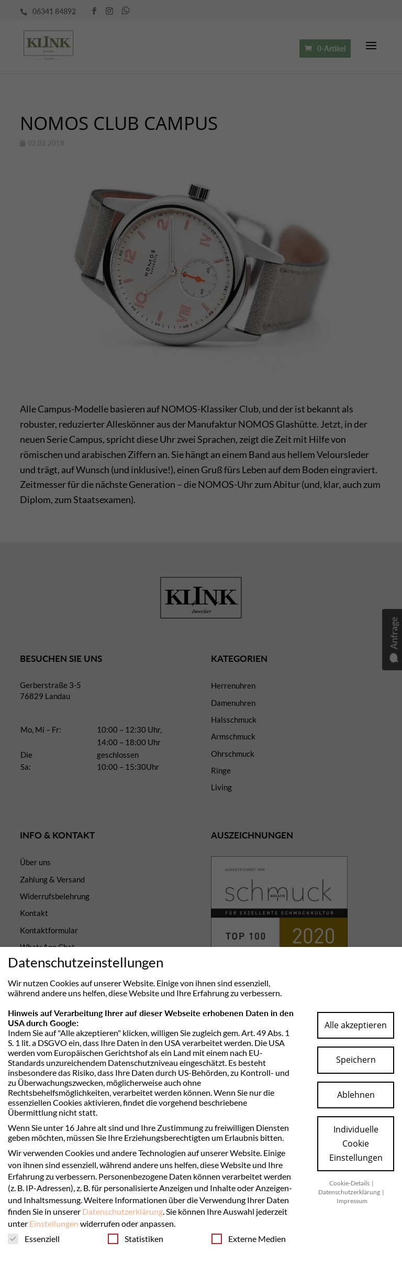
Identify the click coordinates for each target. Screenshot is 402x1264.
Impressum (352, 1201)
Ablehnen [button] (356, 1094)
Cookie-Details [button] (350, 1183)
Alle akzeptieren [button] (356, 1025)
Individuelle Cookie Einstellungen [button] (356, 1143)
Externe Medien (248, 1239)
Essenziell (34, 1239)
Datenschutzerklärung (122, 1211)
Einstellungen (54, 1223)
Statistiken (135, 1239)
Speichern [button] (356, 1059)
